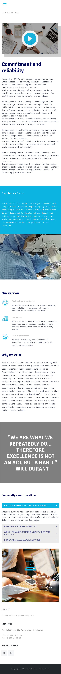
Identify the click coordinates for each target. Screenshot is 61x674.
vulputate (29, 616)
